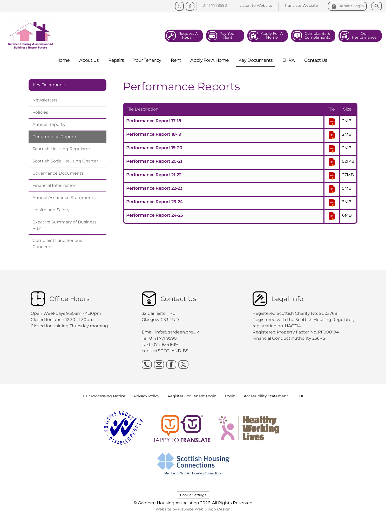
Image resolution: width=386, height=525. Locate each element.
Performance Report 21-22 (153, 174)
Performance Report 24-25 (154, 215)
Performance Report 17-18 (153, 120)
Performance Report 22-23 (154, 188)
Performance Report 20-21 (154, 161)
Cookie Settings (193, 495)
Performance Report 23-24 (154, 201)
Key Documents (49, 84)
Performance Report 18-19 (153, 134)
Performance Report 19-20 (154, 147)
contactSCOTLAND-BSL (166, 350)
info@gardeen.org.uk (177, 332)
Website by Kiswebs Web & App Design (193, 509)
